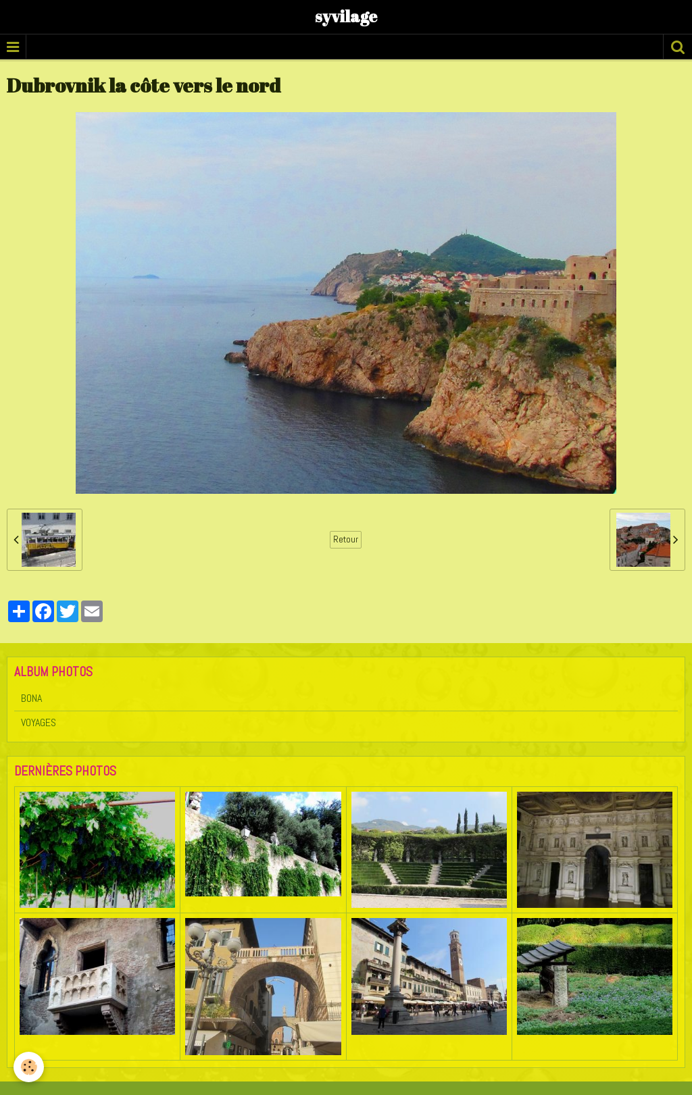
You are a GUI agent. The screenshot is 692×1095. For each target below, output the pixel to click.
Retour (345, 539)
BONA (31, 698)
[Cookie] (29, 1067)
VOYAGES (38, 722)
